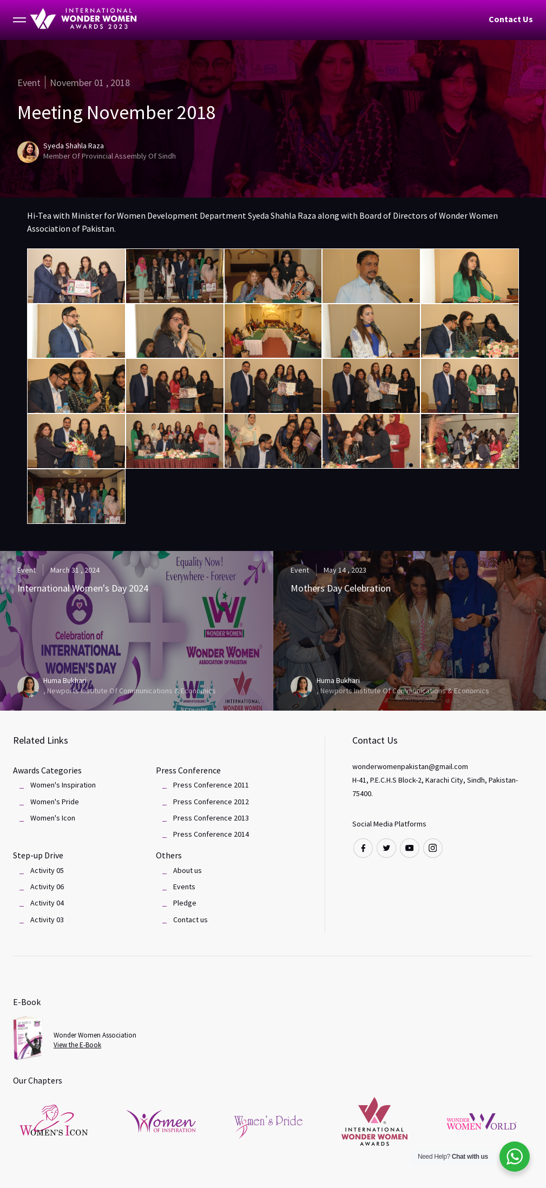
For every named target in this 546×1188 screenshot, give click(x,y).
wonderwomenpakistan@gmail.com (410, 766)
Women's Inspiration (63, 785)
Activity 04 (47, 903)
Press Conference (188, 770)
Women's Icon (52, 818)
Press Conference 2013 (211, 818)
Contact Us (511, 19)
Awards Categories (47, 770)
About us (187, 870)
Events (184, 886)
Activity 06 (47, 886)
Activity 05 (47, 870)
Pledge (184, 903)
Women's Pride (54, 801)
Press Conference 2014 (211, 834)
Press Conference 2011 (211, 785)
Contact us (190, 919)
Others (169, 855)
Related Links (40, 740)
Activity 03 (47, 919)
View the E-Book (77, 1044)
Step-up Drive (38, 855)
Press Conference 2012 (211, 801)
